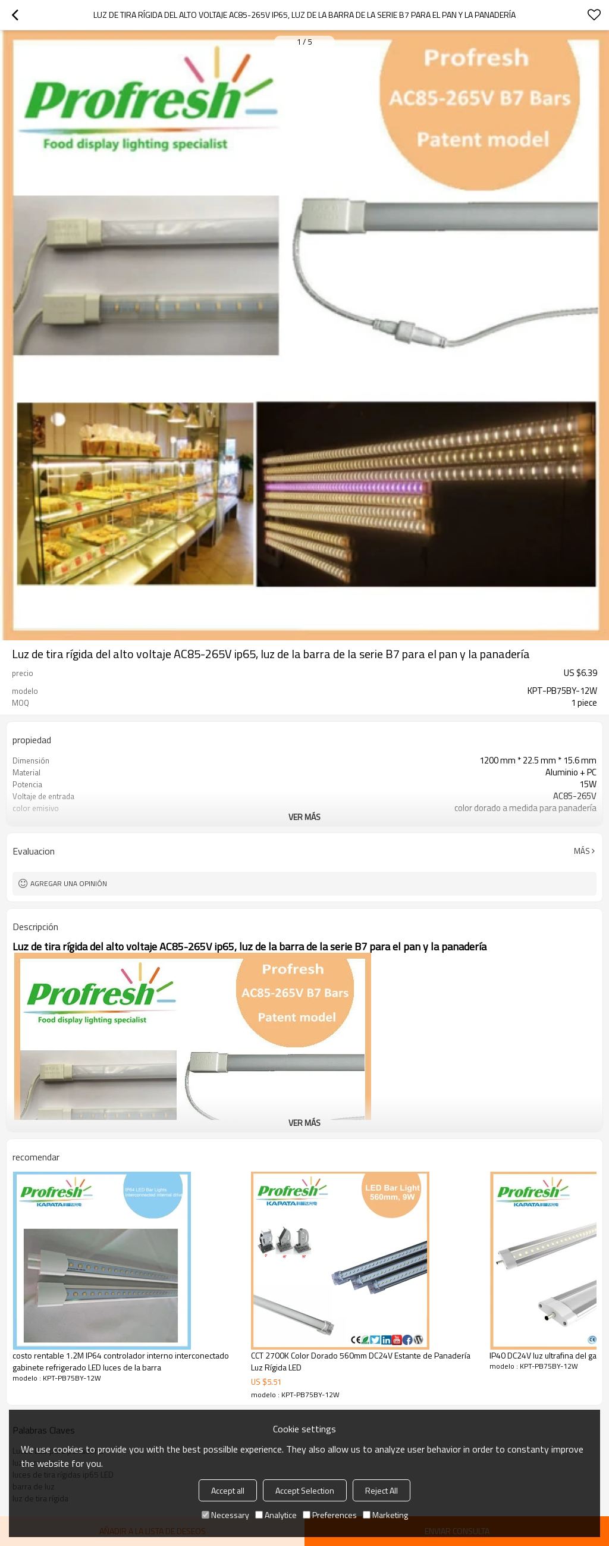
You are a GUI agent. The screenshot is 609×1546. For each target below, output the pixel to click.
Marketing (385, 1515)
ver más (304, 816)
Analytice (276, 1515)
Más (582, 851)
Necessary (225, 1515)
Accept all (227, 1490)
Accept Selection (304, 1490)
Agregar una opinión (68, 883)
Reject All (381, 1490)
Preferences (330, 1515)
